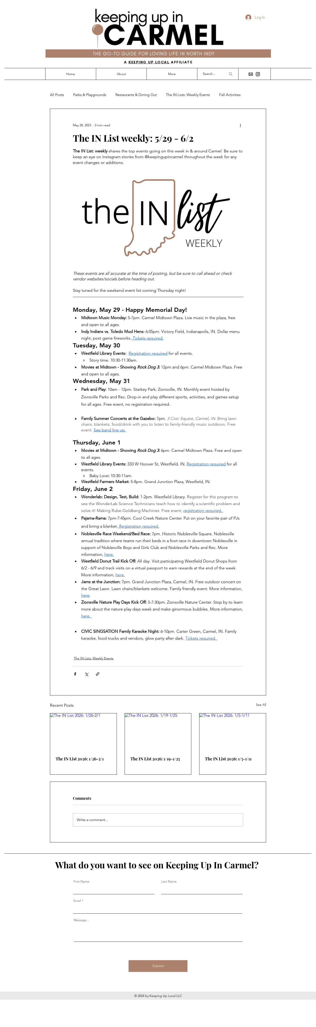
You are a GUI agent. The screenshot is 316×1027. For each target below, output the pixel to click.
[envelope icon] (250, 74)
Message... (81, 920)
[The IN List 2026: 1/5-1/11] (232, 732)
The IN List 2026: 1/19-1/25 (155, 759)
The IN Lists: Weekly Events (188, 95)
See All (261, 705)
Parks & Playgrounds (89, 95)
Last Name (169, 881)
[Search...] (211, 74)
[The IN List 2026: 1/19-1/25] (158, 732)
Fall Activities (230, 95)
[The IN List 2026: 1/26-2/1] (83, 732)
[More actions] (240, 125)
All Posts (57, 95)
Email (77, 900)
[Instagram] (258, 74)
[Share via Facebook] (75, 674)
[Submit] (158, 966)
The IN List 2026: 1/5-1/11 (228, 759)
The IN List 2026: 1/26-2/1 (80, 759)
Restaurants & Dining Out (136, 95)
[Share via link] (97, 674)
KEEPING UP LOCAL (149, 62)
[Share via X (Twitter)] (86, 674)
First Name (81, 881)
